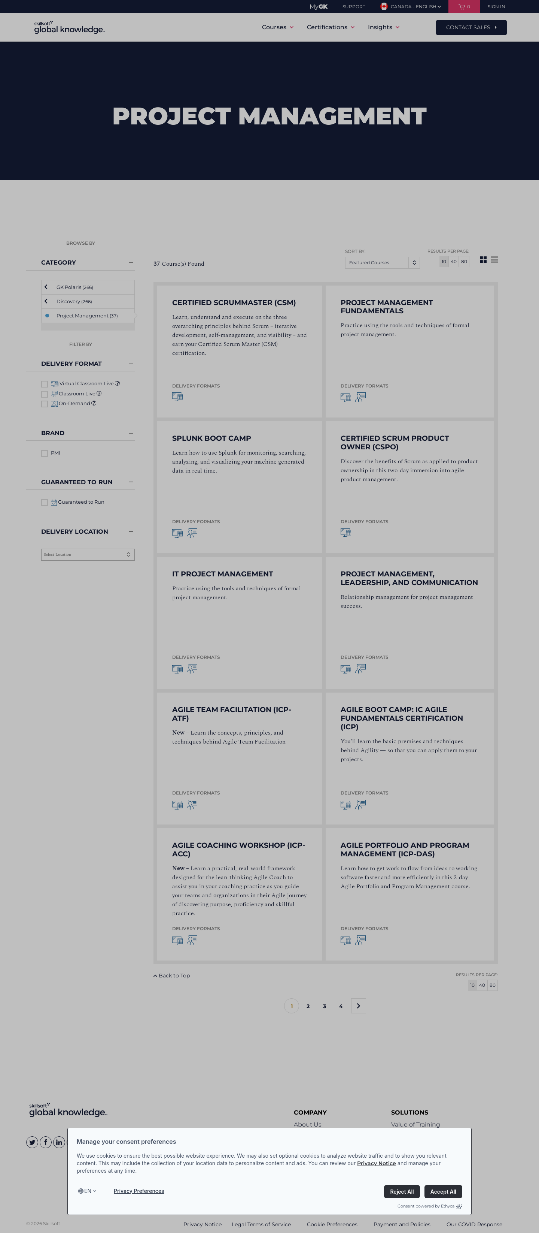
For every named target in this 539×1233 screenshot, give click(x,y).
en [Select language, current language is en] (87, 1191)
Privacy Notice (376, 1163)
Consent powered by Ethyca (430, 1206)
